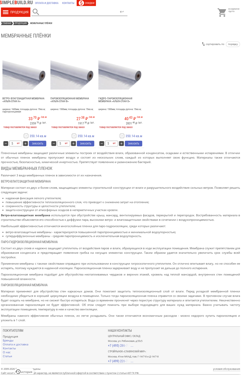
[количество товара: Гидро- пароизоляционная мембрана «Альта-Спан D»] (108, 143)
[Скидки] (86, 3)
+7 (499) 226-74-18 (120, 361)
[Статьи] (7, 356)
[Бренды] (8, 340)
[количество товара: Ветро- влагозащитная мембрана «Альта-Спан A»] (12, 143)
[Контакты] (68, 3)
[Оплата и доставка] (47, 3)
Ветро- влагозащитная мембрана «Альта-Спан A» (23, 100)
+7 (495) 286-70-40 (120, 345)
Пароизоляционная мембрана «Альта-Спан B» (69, 100)
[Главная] (17, 3)
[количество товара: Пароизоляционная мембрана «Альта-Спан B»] (60, 143)
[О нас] (6, 352)
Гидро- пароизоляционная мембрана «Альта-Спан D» (115, 100)
